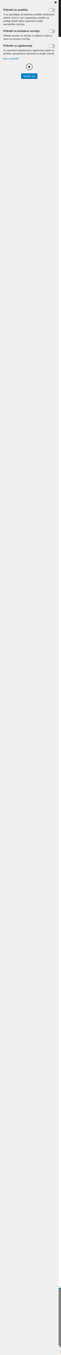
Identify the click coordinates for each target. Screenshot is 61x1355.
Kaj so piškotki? (11, 58)
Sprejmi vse (29, 76)
